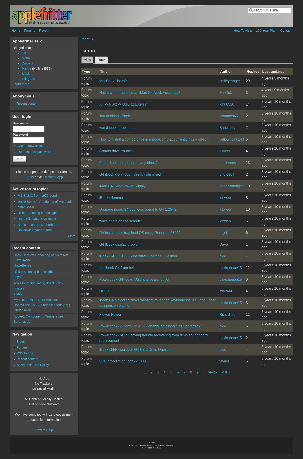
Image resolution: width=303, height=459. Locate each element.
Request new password (34, 152)
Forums (29, 30)
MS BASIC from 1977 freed (37, 195)
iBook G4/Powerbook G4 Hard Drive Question (135, 349)
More (71, 236)
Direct (29, 177)
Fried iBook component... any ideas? (128, 163)
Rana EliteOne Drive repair (37, 219)
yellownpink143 (231, 139)
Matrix (26, 58)
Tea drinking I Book (114, 116)
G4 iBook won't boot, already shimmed (130, 174)
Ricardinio (227, 314)
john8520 (226, 104)
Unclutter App (53, 177)
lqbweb (225, 198)
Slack (26, 73)
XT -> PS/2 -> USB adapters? (122, 104)
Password (21, 134)
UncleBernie (22, 265)
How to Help (44, 430)
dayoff (18, 277)
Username (22, 123)
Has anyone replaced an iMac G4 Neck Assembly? (139, 93)
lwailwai (225, 291)
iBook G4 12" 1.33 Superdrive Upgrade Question (138, 256)
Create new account (32, 146)
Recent (44, 30)
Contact (286, 30)
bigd (222, 256)
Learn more (21, 84)
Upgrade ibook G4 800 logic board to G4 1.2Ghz (137, 209)
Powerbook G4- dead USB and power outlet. (134, 279)
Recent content (27, 103)
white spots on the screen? (120, 221)
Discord (27, 63)
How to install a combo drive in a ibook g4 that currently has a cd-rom (154, 139)
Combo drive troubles (116, 151)
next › (212, 372)
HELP (104, 291)
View (87, 60)
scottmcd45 (228, 116)
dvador (19, 293)
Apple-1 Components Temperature (38, 316)
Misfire (26, 68)
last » (225, 372)
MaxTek (225, 93)
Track (102, 59)
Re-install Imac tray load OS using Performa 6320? (139, 233)
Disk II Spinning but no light (37, 213)
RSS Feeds (25, 353)
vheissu (225, 361)
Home (16, 30)
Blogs (21, 341)
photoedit (226, 174)
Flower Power (110, 314)
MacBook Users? (113, 81)
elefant (224, 151)
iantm (86, 39)
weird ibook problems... (117, 128)
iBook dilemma (111, 198)
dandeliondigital (231, 186)
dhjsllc (224, 233)
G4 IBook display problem (119, 244)
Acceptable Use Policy (33, 365)
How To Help (243, 30)
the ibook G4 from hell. (117, 268)
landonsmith (22, 310)
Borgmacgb (22, 321)
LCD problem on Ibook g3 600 (123, 361)
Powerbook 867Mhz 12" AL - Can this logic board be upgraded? (150, 326)
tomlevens (227, 163)
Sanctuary (227, 128)
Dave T (225, 244)
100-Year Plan (266, 30)
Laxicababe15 (230, 268)
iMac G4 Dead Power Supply (122, 186)
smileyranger (229, 81)
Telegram (28, 79)
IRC (24, 53)
